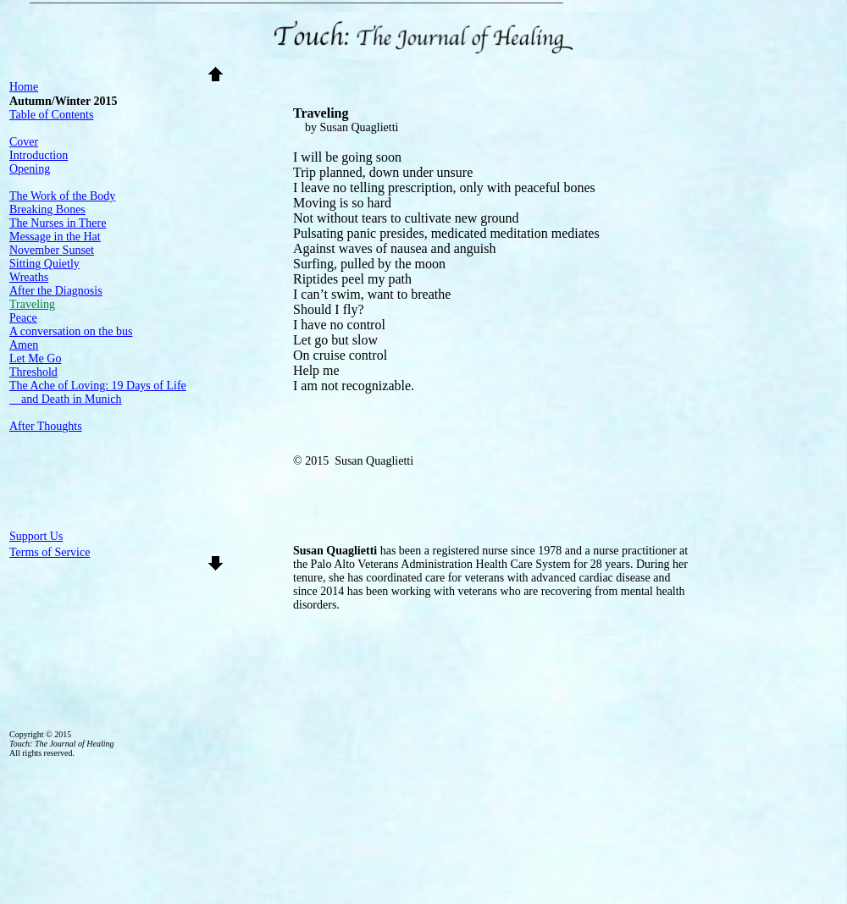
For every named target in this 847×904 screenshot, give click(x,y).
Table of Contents (51, 114)
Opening (29, 169)
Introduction (38, 155)
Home (23, 86)
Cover (23, 141)
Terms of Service (49, 552)
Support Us (36, 536)
